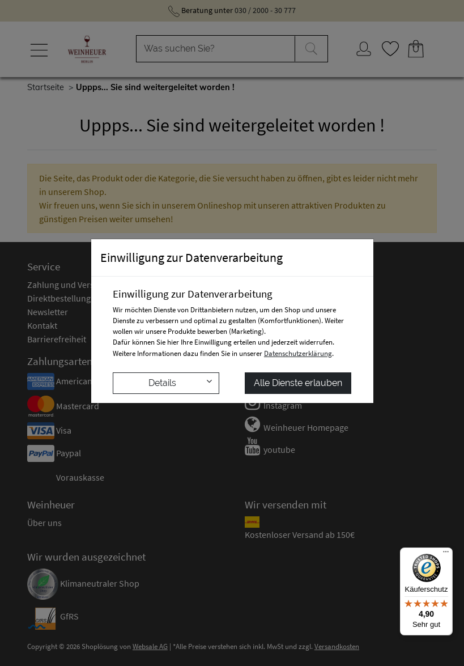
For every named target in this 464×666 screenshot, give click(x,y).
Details (180, 382)
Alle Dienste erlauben (298, 382)
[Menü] (446, 554)
